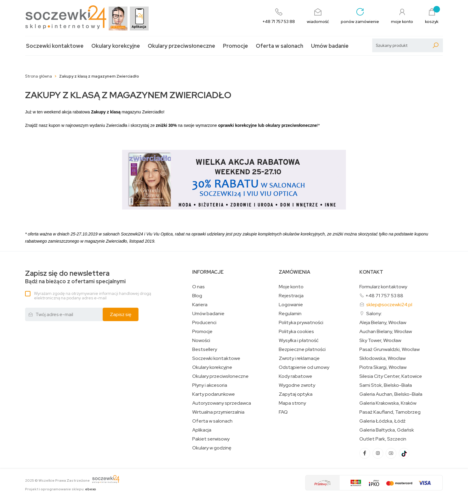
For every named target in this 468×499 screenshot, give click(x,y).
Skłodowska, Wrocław (382, 358)
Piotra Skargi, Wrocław (383, 367)
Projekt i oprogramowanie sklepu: (60, 489)
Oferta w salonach (279, 45)
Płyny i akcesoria (209, 385)
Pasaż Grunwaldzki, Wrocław (389, 349)
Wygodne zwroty (297, 385)
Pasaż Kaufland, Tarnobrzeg (390, 412)
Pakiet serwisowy (211, 439)
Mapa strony (292, 403)
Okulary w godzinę (211, 448)
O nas (198, 287)
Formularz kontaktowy (383, 287)
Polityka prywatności (301, 323)
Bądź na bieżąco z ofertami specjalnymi (75, 277)
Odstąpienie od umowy (304, 367)
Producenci (204, 323)
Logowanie (291, 305)
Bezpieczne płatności (302, 349)
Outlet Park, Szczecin (382, 439)
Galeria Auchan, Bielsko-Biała (390, 394)
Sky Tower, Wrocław (380, 341)
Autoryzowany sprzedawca (221, 403)
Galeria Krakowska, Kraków (387, 403)
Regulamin (290, 314)
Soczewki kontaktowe (54, 45)
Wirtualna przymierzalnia (218, 412)
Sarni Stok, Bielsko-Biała (385, 385)
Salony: (374, 313)
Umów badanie (330, 45)
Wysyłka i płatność (298, 341)
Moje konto (291, 287)
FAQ (283, 412)
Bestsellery (204, 349)
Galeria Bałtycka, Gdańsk (386, 430)
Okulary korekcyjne (115, 45)
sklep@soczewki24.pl (389, 304)
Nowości (201, 341)
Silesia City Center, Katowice (390, 376)
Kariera (199, 305)
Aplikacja (201, 430)
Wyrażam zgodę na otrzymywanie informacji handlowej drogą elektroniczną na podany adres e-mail (92, 295)
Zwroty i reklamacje (299, 358)
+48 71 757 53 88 (384, 295)
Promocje (235, 45)
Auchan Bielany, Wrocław (385, 332)
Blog (197, 296)
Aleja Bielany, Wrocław (382, 323)
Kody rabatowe (295, 376)
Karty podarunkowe (213, 394)
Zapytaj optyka (295, 394)
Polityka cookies (296, 332)
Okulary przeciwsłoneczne (181, 45)
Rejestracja (291, 296)
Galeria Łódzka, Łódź (382, 421)
